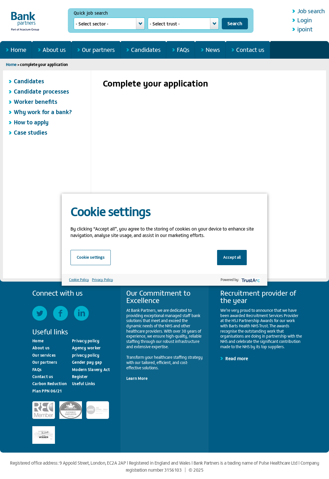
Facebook (60, 313)
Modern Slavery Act (91, 369)
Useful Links (83, 383)
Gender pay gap (87, 362)
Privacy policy (86, 340)
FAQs (183, 49)
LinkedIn (81, 313)
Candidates (146, 49)
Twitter (39, 313)
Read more (236, 358)
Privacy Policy (102, 279)
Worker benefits (35, 101)
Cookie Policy (79, 279)
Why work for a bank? (43, 112)
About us (54, 49)
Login (304, 20)
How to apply (31, 122)
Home (18, 49)
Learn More (136, 378)
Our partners (98, 49)
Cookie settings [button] (91, 257)
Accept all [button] (232, 257)
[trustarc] (250, 280)
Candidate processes (41, 91)
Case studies (30, 132)
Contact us (250, 49)
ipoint (305, 29)
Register (80, 376)
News (213, 49)
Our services (44, 355)
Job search (311, 10)
